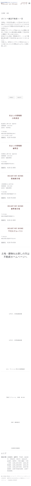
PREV (11, 97)
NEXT (19, 97)
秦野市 (15, 457)
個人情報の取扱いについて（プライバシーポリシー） (15, 476)
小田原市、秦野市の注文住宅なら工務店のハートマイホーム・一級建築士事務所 (15, 479)
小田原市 (9, 457)
